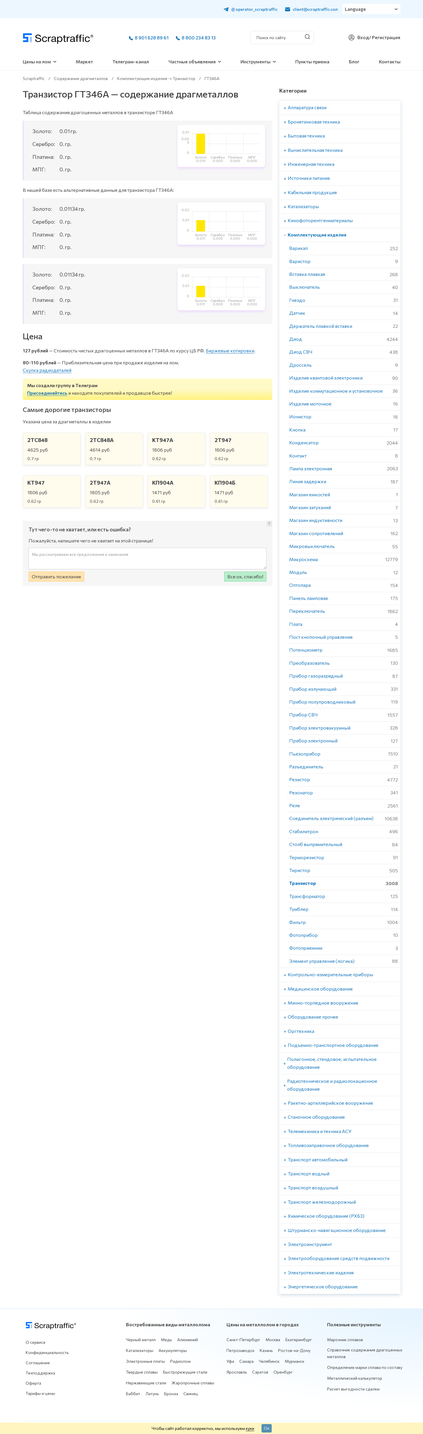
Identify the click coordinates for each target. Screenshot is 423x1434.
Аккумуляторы (173, 1350)
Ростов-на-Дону (294, 1350)
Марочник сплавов (345, 1339)
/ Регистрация (384, 37)
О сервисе (35, 1342)
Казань (266, 1350)
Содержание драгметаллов (81, 78)
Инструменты (256, 61)
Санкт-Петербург (243, 1339)
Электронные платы (145, 1361)
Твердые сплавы (142, 1371)
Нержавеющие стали (146, 1382)
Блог (354, 61)
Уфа (230, 1361)
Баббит (133, 1393)
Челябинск (269, 1361)
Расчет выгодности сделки (353, 1388)
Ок (266, 1427)
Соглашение (38, 1362)
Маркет (84, 61)
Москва (273, 1339)
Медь (166, 1339)
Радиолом (180, 1361)
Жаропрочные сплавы (192, 1382)
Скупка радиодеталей (47, 370)
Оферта (33, 1383)
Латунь (152, 1393)
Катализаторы (139, 1350)
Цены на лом (37, 61)
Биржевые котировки (230, 350)
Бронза (171, 1393)
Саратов (260, 1371)
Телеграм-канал (131, 61)
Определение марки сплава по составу (364, 1367)
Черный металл (141, 1339)
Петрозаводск (240, 1350)
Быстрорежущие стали (185, 1371)
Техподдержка (40, 1372)
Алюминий (187, 1339)
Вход (363, 37)
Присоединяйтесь (47, 393)
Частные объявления (192, 61)
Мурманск (294, 1361)
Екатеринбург (298, 1339)
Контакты (390, 61)
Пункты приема (312, 61)
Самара (246, 1361)
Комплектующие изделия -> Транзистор (156, 78)
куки (250, 1428)
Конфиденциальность (47, 1352)
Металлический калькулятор (354, 1378)
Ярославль (237, 1371)
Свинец (190, 1393)
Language (355, 9)
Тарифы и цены (40, 1393)
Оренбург (283, 1371)
